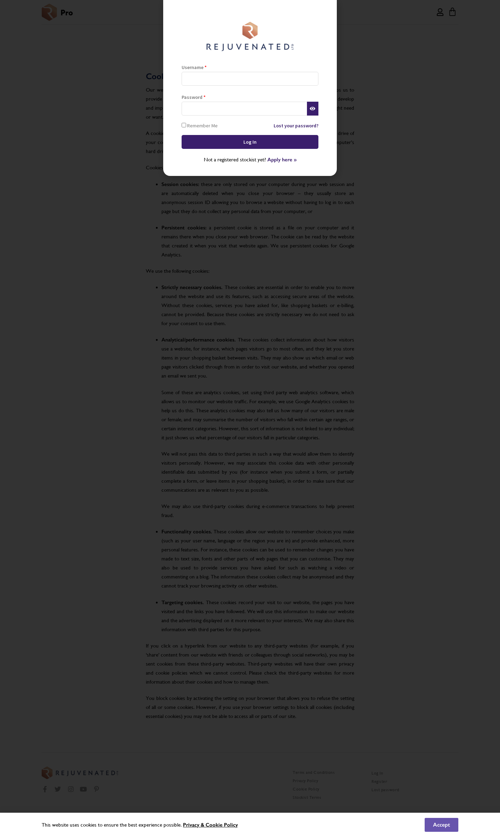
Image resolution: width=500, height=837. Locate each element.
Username (194, 67)
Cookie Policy (222, 825)
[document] (250, 418)
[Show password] (312, 109)
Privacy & (194, 825)
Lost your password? (296, 125)
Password (194, 97)
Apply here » (282, 160)
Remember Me (200, 125)
